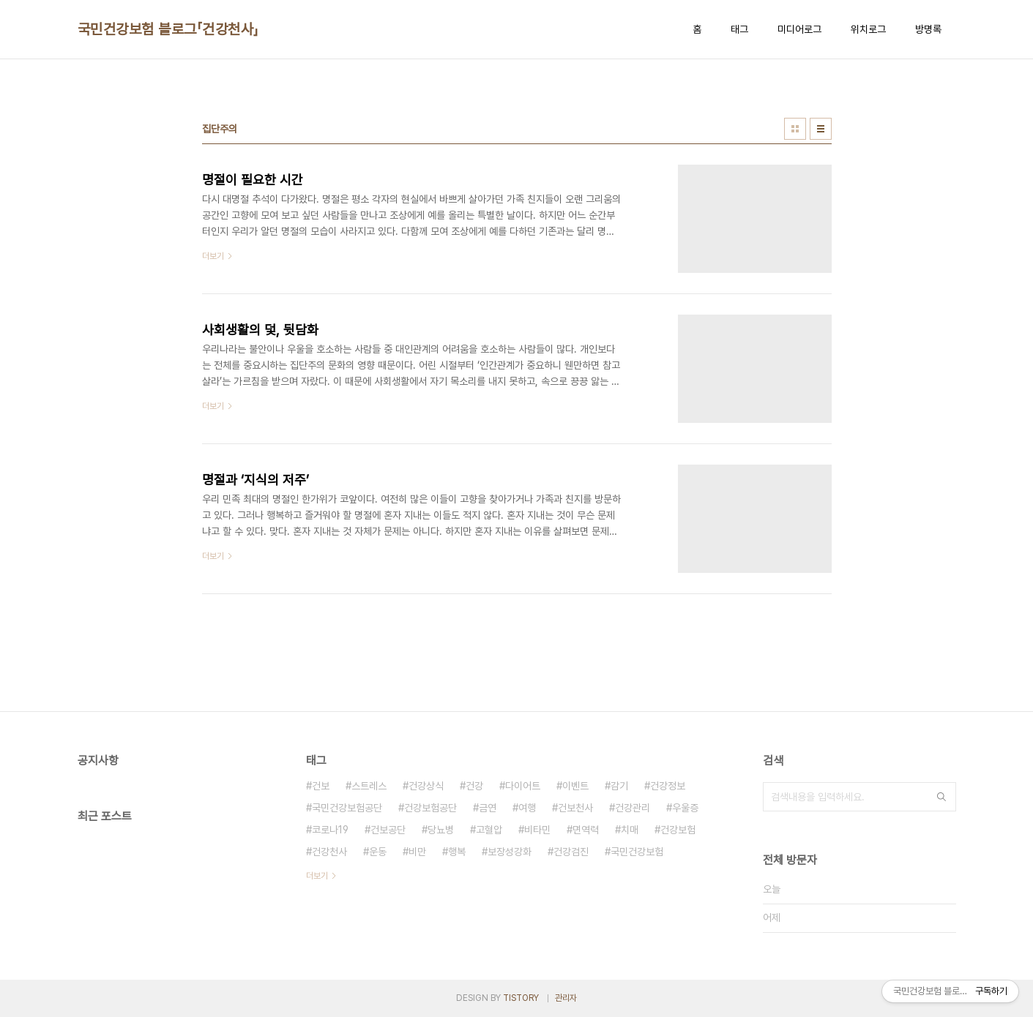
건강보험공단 (430, 808)
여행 (527, 808)
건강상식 (426, 786)
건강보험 (677, 830)
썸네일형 (795, 129)
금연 (487, 808)
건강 (474, 786)
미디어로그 (799, 29)
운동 (378, 851)
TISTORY (521, 998)
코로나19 (330, 830)
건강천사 (329, 851)
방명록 (928, 29)
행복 (457, 851)
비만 (417, 851)
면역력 (586, 830)
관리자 (566, 998)
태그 (739, 29)
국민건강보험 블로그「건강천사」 (168, 29)
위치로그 (868, 29)
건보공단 (388, 830)
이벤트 (575, 786)
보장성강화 (510, 851)
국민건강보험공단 (347, 808)
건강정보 (667, 786)
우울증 (685, 808)
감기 (619, 786)
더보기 (317, 876)
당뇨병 (441, 830)
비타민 (537, 830)
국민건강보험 (637, 851)
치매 (629, 830)
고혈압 (489, 830)
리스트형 (821, 129)
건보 (320, 786)
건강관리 (632, 808)
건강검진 (571, 851)
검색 (941, 797)
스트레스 (369, 786)
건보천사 (575, 808)
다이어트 (522, 786)
